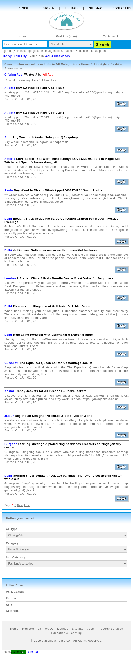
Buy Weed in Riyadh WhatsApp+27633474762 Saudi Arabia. (59, 190)
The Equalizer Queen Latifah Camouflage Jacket (56, 363)
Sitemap (95, 8)
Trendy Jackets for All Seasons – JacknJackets (51, 391)
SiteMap (77, 628)
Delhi (8, 218)
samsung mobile (51, 51)
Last (54, 80)
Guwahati (11, 363)
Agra (7, 137)
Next (47, 80)
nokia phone (99, 51)
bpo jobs (33, 51)
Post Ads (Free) (66, 36)
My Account (110, 36)
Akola (8, 190)
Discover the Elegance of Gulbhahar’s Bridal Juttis (51, 306)
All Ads (48, 74)
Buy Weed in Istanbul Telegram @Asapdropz (46, 137)
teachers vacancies (77, 51)
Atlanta (9, 87)
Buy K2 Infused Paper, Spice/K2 (40, 87)
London (10, 278)
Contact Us (122, 8)
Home (22, 36)
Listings (71, 8)
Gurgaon (10, 444)
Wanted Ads (32, 74)
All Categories (66, 64)
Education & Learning (66, 633)
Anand (9, 391)
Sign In (48, 8)
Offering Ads (13, 74)
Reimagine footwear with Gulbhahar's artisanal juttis (53, 334)
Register (25, 8)
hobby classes (16, 51)
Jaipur (9, 416)
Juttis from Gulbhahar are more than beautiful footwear (55, 250)
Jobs (90, 628)
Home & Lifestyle (94, 64)
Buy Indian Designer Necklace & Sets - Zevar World (54, 416)
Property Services (110, 628)
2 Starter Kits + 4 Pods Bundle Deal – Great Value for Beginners (65, 278)
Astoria (9, 159)
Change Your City (14, 56)
